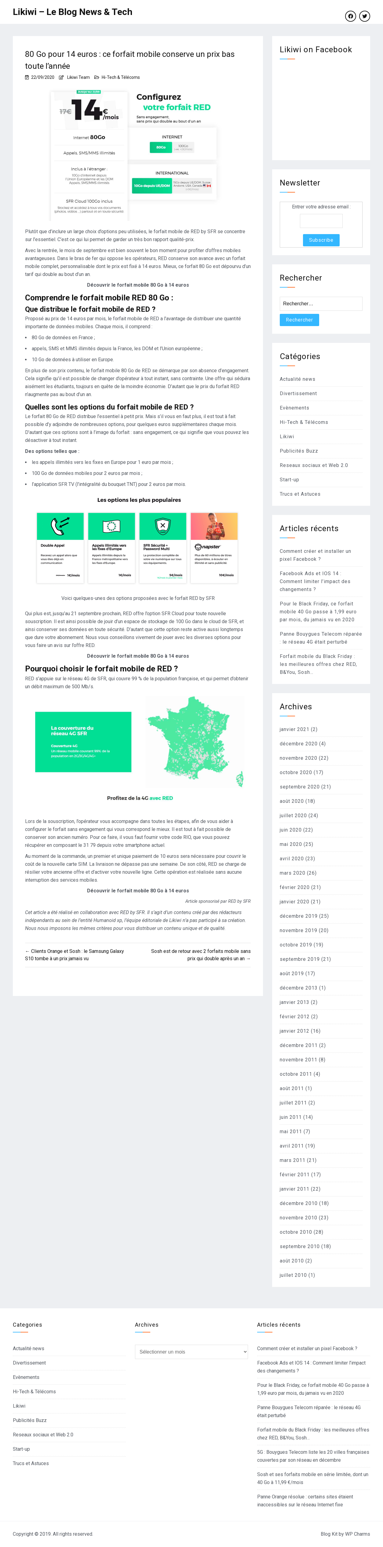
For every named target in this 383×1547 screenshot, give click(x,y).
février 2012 (295, 1017)
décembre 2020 (299, 744)
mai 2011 (291, 1131)
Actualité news (298, 379)
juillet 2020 (293, 815)
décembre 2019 (299, 916)
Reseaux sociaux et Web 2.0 (314, 465)
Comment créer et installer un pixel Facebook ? (307, 1348)
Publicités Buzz (299, 451)
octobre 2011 (296, 1074)
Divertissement (298, 393)
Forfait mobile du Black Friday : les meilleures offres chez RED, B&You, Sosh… (318, 664)
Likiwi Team (78, 77)
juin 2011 (291, 1117)
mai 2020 (291, 844)
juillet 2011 (293, 1103)
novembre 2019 (298, 930)
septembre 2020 (300, 787)
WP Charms (357, 1534)
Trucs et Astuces (300, 494)
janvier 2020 (294, 902)
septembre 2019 (300, 959)
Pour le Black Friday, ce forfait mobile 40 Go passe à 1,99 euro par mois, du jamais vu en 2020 (318, 612)
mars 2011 (292, 1160)
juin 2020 (291, 830)
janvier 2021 (294, 729)
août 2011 (292, 1088)
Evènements (294, 408)
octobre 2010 (296, 1232)
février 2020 (295, 887)
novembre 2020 (298, 758)
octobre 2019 (296, 945)
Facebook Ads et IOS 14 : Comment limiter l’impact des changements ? (315, 581)
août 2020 (292, 801)
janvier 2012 (294, 1031)
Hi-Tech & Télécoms (121, 77)
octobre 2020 (296, 772)
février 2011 (295, 1175)
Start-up (289, 480)
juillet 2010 (293, 1275)
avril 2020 (292, 859)
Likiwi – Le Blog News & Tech (73, 11)
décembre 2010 (299, 1203)
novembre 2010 (298, 1218)
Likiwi (287, 436)
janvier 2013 (294, 1002)
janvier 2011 (294, 1189)
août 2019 (292, 973)
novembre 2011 (298, 1060)
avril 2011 (292, 1146)
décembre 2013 (299, 988)
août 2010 (292, 1261)
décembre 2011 (299, 1045)
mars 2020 (292, 873)
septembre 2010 (300, 1246)
